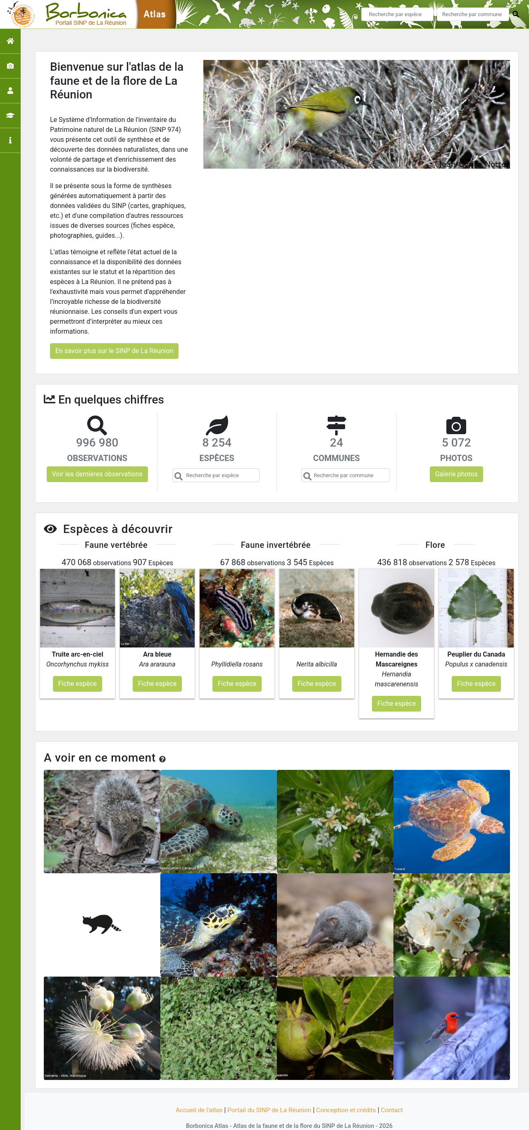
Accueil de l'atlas (195, 1094)
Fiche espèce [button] (77, 667)
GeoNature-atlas (250, 1118)
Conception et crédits (348, 1094)
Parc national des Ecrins (352, 1118)
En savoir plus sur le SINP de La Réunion (114, 351)
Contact (396, 1094)
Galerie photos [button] (456, 474)
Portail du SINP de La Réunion (268, 1094)
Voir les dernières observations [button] (97, 474)
